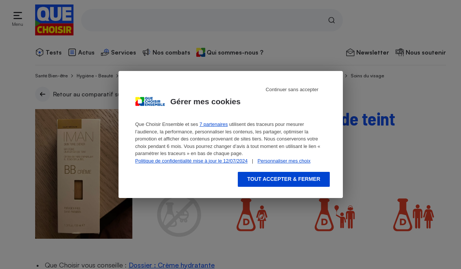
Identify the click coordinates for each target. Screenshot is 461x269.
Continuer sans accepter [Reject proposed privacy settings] (292, 89)
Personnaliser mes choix (284, 161)
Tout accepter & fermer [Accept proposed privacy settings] (283, 179)
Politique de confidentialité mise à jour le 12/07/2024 (191, 161)
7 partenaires (213, 124)
